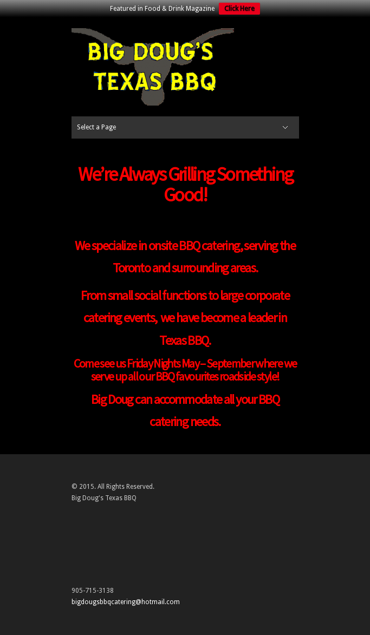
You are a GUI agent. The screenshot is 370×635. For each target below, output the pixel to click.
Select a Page (96, 127)
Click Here (239, 8)
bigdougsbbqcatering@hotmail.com (126, 602)
